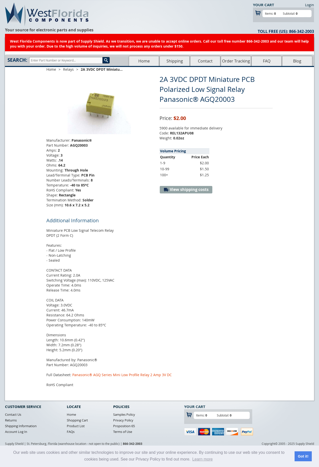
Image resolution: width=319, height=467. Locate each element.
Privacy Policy (123, 420)
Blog (297, 61)
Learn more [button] (202, 459)
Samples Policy (124, 414)
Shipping (174, 61)
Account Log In (16, 431)
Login (309, 4)
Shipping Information (21, 426)
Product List (76, 426)
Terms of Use (122, 431)
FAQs (71, 431)
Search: (17, 60)
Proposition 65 (124, 426)
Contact (205, 61)
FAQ (266, 61)
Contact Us (13, 414)
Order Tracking (236, 61)
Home (144, 61)
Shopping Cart (77, 420)
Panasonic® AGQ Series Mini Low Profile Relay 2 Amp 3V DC (122, 374)
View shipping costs (186, 189)
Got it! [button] (303, 456)
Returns (11, 420)
